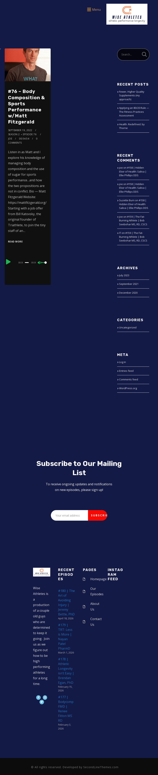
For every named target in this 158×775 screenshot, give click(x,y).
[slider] (27, 262)
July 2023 (124, 275)
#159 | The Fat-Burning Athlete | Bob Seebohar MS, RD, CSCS (133, 220)
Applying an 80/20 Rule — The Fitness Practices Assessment (134, 111)
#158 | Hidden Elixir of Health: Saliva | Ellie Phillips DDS (132, 171)
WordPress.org (128, 388)
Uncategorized (127, 327)
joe (10, 138)
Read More (15, 241)
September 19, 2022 (20, 130)
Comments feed (128, 379)
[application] (28, 262)
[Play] (8, 262)
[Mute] (40, 263)
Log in (122, 362)
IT (120, 233)
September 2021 (128, 284)
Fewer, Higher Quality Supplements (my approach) (131, 95)
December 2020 (128, 292)
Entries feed (126, 371)
